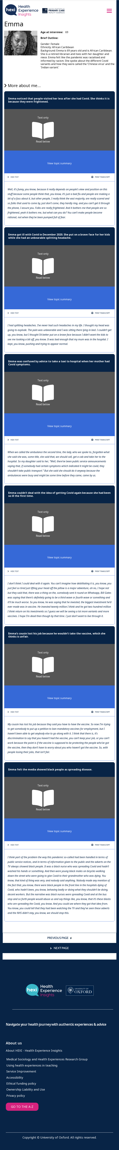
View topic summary (59, 163)
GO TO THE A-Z (22, 1107)
